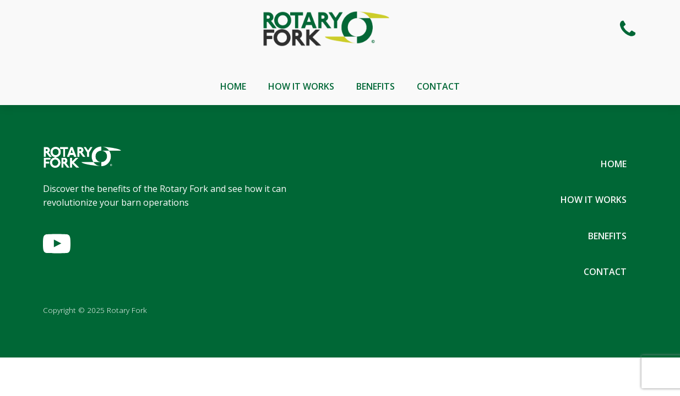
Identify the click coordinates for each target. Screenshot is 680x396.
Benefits (375, 86)
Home (233, 86)
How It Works (301, 86)
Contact (438, 86)
